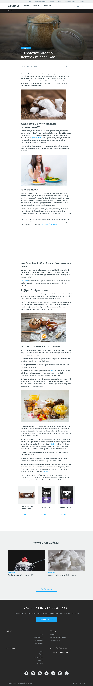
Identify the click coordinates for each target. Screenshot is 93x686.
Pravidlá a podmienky (79, 683)
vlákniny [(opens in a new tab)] (52, 444)
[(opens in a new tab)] (36, 138)
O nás (41, 651)
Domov (10, 11)
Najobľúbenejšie (38, 637)
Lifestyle (40, 660)
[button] (27, 6)
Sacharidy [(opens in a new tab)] (24, 281)
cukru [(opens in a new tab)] (53, 371)
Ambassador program (70, 1)
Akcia (41, 634)
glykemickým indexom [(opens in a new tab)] (49, 224)
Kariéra (59, 1)
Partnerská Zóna (55, 640)
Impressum (40, 663)
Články (29, 1)
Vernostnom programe (40, 1)
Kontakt (81, 1)
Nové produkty (39, 640)
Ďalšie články (46, 589)
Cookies (31, 683)
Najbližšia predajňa (60, 652)
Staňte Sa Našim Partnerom (58, 637)
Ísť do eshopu (26, 515)
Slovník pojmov (38, 657)
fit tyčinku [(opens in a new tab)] (45, 471)
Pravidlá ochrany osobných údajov (18, 683)
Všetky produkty (38, 643)
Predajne (52, 1)
